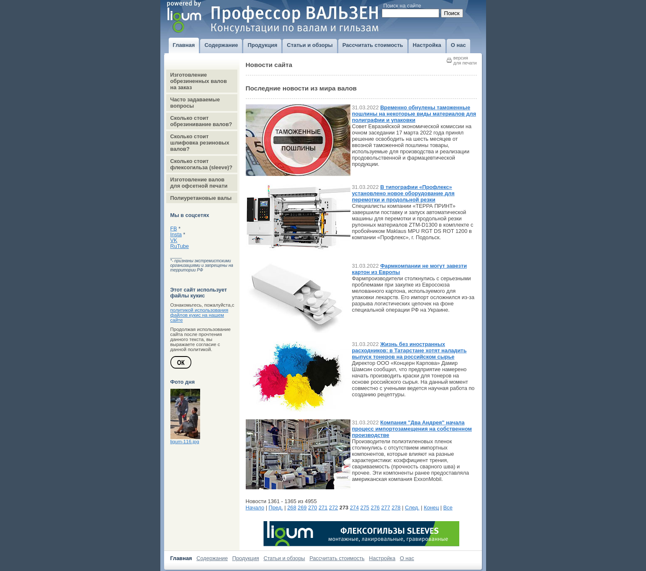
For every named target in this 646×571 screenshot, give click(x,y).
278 (395, 507)
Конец (431, 507)
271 (323, 507)
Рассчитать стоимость (337, 558)
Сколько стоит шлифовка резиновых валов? (199, 142)
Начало (255, 507)
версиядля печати (465, 60)
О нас (407, 558)
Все (448, 507)
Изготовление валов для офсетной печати (199, 182)
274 (354, 507)
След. (412, 507)
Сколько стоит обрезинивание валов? (201, 121)
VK (174, 240)
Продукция (245, 558)
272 (333, 507)
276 (375, 507)
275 (364, 507)
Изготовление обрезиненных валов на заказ (198, 81)
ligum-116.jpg (184, 441)
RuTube (179, 246)
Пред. (276, 507)
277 (385, 507)
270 (312, 507)
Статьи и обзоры (284, 558)
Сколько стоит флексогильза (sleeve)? (201, 164)
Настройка (382, 558)
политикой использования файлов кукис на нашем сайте (199, 315)
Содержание (212, 558)
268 (291, 507)
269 (302, 507)
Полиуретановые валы (201, 198)
